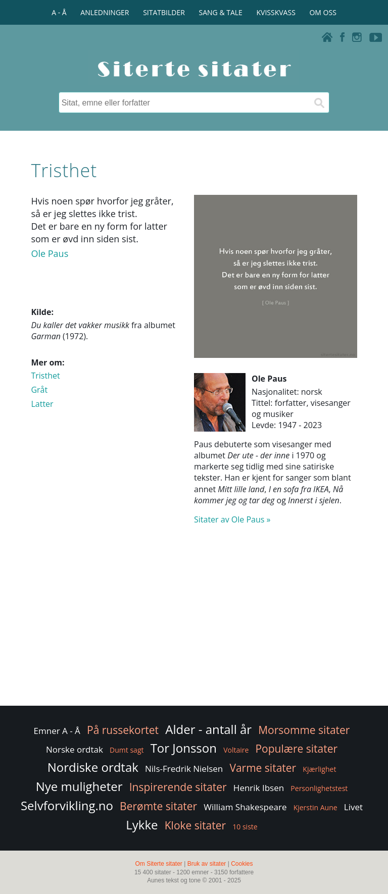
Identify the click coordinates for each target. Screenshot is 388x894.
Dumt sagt (126, 750)
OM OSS (322, 12)
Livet (353, 807)
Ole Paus (49, 253)
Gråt (39, 389)
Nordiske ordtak (92, 767)
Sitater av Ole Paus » (232, 519)
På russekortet (123, 730)
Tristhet (45, 375)
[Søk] (318, 102)
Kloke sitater (195, 825)
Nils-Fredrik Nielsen (184, 768)
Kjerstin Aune (315, 807)
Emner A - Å (57, 731)
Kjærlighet (319, 769)
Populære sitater (296, 749)
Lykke (142, 824)
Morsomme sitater (304, 730)
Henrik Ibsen (258, 788)
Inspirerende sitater (178, 787)
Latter (42, 403)
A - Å (59, 12)
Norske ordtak (74, 749)
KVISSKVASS (276, 12)
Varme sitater (262, 768)
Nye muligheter (79, 786)
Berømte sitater (158, 806)
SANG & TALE (221, 12)
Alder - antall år (208, 729)
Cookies (242, 863)
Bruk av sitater (206, 863)
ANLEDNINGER (104, 12)
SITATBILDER (164, 12)
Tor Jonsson (184, 748)
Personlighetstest (319, 788)
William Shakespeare (245, 807)
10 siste (244, 826)
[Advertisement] (194, 623)
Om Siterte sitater (158, 863)
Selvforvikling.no (67, 805)
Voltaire (236, 750)
